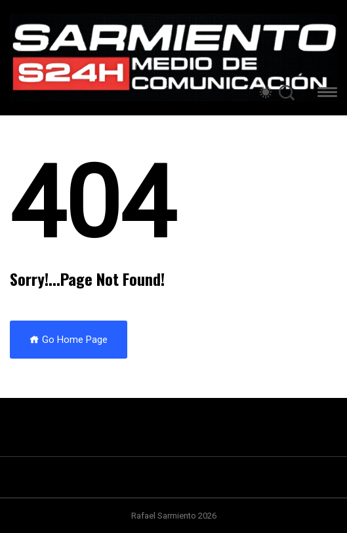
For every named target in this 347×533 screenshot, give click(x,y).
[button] (327, 94)
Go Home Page (69, 339)
